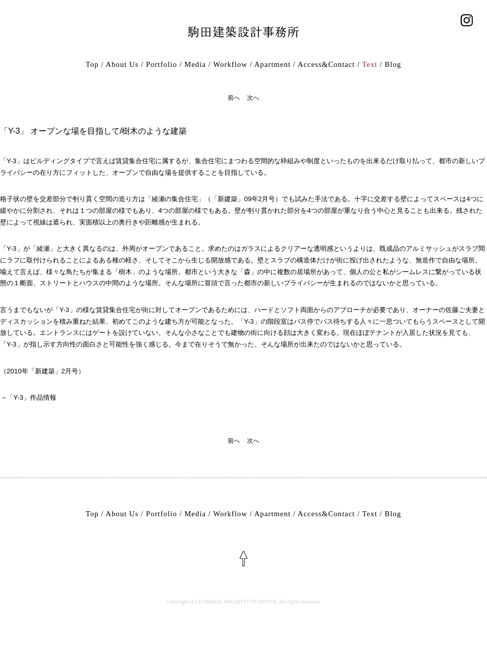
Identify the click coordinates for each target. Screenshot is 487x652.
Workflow (230, 64)
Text (369, 64)
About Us (122, 64)
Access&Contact (326, 64)
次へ (253, 97)
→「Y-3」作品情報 (28, 397)
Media (195, 64)
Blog (393, 64)
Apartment (272, 64)
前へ (234, 97)
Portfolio (161, 64)
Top (92, 64)
